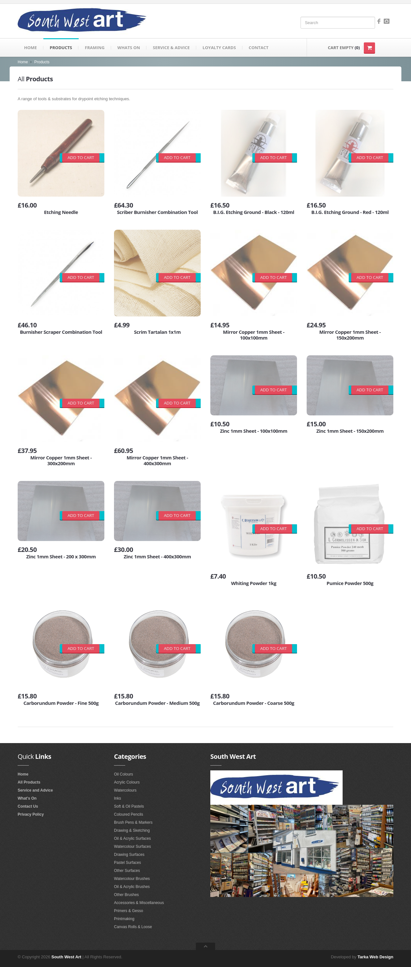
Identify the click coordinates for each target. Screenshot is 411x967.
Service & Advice (171, 47)
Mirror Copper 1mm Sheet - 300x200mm (61, 460)
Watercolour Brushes (132, 878)
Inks (117, 798)
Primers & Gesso (128, 911)
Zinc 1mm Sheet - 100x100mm (253, 431)
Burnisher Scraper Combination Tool (61, 332)
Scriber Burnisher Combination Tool (157, 212)
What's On (27, 798)
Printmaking (124, 919)
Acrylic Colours (127, 782)
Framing (94, 47)
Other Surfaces (127, 870)
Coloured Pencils (128, 814)
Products (61, 47)
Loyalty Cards (219, 47)
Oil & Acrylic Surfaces (132, 838)
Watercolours (125, 790)
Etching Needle (61, 212)
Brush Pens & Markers (133, 822)
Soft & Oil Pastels (129, 806)
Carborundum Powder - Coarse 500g (253, 703)
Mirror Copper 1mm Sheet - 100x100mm (253, 335)
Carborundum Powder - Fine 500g (61, 703)
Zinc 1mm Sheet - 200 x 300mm (61, 556)
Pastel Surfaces (127, 862)
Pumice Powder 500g (350, 583)
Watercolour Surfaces (132, 846)
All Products (29, 782)
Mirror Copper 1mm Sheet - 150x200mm (350, 335)
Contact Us (28, 806)
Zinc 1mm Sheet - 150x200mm (350, 431)
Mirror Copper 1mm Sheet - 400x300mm (157, 460)
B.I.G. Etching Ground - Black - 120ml (253, 212)
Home (30, 47)
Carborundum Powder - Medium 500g (157, 703)
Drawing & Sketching (132, 830)
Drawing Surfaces (129, 854)
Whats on (129, 47)
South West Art (66, 956)
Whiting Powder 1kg (253, 583)
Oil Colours (123, 774)
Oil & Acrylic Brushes (132, 886)
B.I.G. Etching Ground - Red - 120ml (350, 212)
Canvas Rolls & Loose (133, 927)
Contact (259, 47)
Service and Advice (35, 790)
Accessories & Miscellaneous (139, 902)
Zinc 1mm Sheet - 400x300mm (157, 556)
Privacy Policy (31, 814)
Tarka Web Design (376, 956)
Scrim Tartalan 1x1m (157, 332)
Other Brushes (126, 894)
